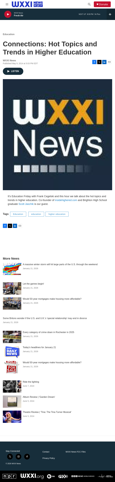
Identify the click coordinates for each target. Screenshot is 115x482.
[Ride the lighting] (12, 386)
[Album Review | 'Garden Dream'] (12, 401)
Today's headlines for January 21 (39, 347)
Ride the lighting (31, 382)
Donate (103, 4)
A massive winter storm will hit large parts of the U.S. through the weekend (60, 264)
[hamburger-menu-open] (7, 4)
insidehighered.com (66, 200)
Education (8, 34)
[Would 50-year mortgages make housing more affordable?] (12, 303)
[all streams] (111, 14)
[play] (8, 14)
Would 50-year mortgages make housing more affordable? (52, 299)
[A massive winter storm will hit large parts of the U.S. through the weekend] (12, 269)
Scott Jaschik (26, 204)
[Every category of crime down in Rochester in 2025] (12, 337)
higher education (57, 214)
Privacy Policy (49, 458)
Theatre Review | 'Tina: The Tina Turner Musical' (47, 412)
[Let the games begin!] (12, 288)
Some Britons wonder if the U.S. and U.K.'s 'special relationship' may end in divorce (45, 318)
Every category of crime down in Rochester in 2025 (48, 332)
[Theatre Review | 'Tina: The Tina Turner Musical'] (12, 417)
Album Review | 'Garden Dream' (39, 397)
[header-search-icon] (89, 4)
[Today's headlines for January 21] (12, 352)
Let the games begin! (33, 284)
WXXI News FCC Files (76, 452)
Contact (46, 452)
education (36, 214)
